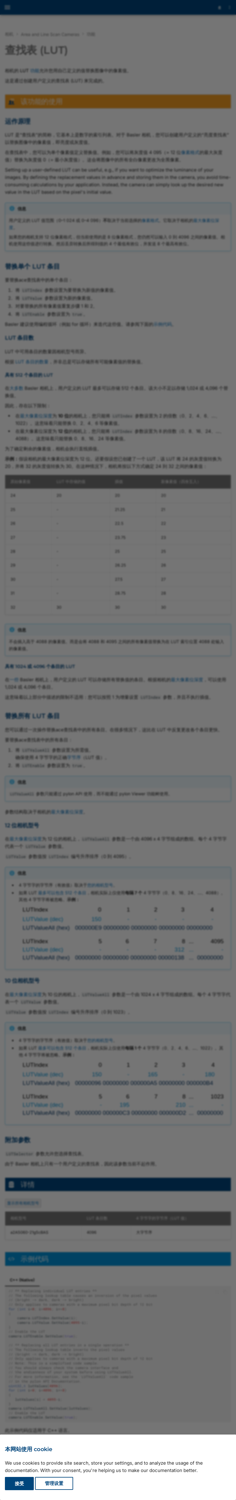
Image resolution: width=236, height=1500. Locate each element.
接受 (19, 1483)
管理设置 (54, 1483)
